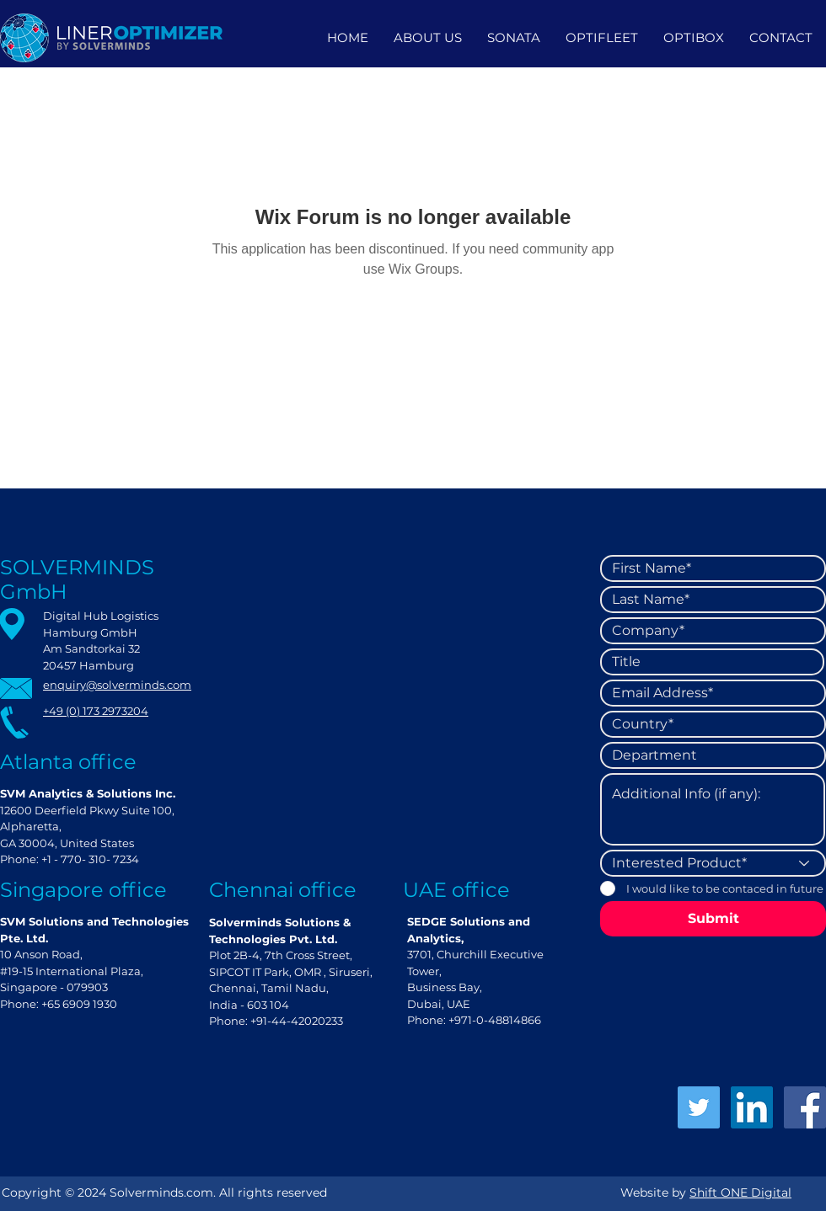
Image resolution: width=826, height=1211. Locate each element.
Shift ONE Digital (740, 1192)
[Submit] (713, 918)
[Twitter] (699, 1107)
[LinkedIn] (752, 1107)
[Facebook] (805, 1107)
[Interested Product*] (713, 863)
